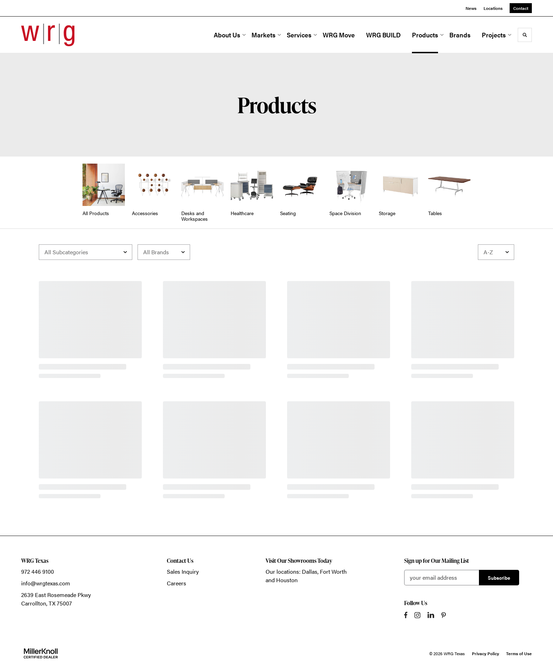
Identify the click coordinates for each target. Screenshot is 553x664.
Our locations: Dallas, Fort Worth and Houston (306, 575)
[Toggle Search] (525, 35)
